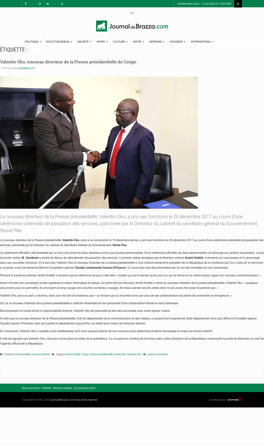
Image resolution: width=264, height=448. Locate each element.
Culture (120, 41)
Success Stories (41, 354)
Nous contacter (31, 388)
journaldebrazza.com (62, 399)
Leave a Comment (157, 354)
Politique (33, 41)
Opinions (156, 41)
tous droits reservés (86, 399)
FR (132, 13)
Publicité (46, 388)
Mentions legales (62, 388)
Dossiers (178, 41)
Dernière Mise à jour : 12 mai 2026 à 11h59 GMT (204, 3)
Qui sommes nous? (85, 388)
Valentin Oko (134, 354)
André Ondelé (72, 354)
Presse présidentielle (101, 354)
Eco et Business (59, 41)
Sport (102, 41)
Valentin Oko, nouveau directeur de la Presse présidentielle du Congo (71, 62)
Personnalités (23, 354)
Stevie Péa (120, 354)
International (202, 41)
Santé (138, 41)
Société (84, 41)
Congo (85, 354)
